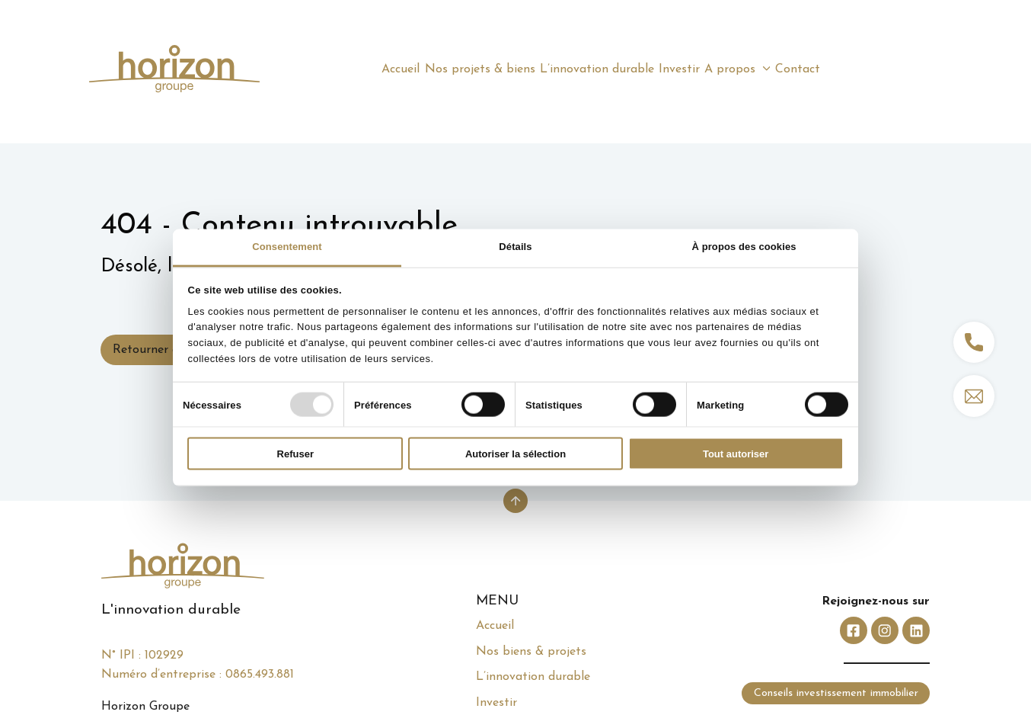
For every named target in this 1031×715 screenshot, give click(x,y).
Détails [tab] (515, 246)
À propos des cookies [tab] (743, 246)
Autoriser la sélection (515, 454)
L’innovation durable (533, 677)
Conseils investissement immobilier (836, 693)
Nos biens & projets (531, 652)
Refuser (295, 454)
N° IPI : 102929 (142, 655)
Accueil (495, 626)
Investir (496, 703)
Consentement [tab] (287, 246)
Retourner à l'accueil (169, 350)
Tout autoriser (735, 454)
